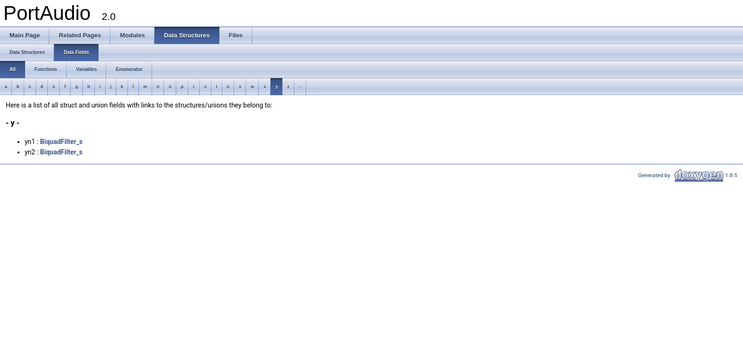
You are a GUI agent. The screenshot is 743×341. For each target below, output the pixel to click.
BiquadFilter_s (61, 141)
